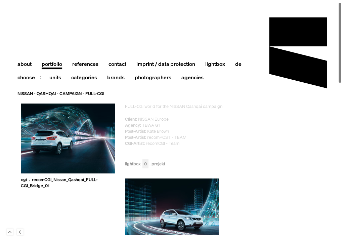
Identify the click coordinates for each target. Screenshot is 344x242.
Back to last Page (20, 232)
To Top (10, 232)
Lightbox (136, 164)
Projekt (158, 164)
